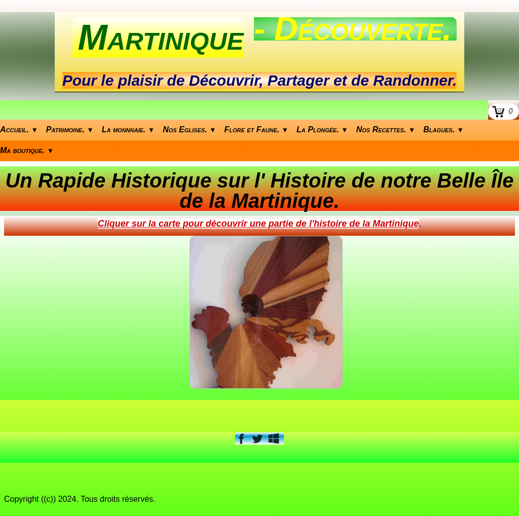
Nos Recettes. (386, 129)
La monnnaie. (128, 129)
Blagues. (443, 129)
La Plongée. (322, 129)
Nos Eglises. (189, 129)
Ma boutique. (27, 150)
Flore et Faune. (257, 129)
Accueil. (19, 129)
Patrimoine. (70, 129)
